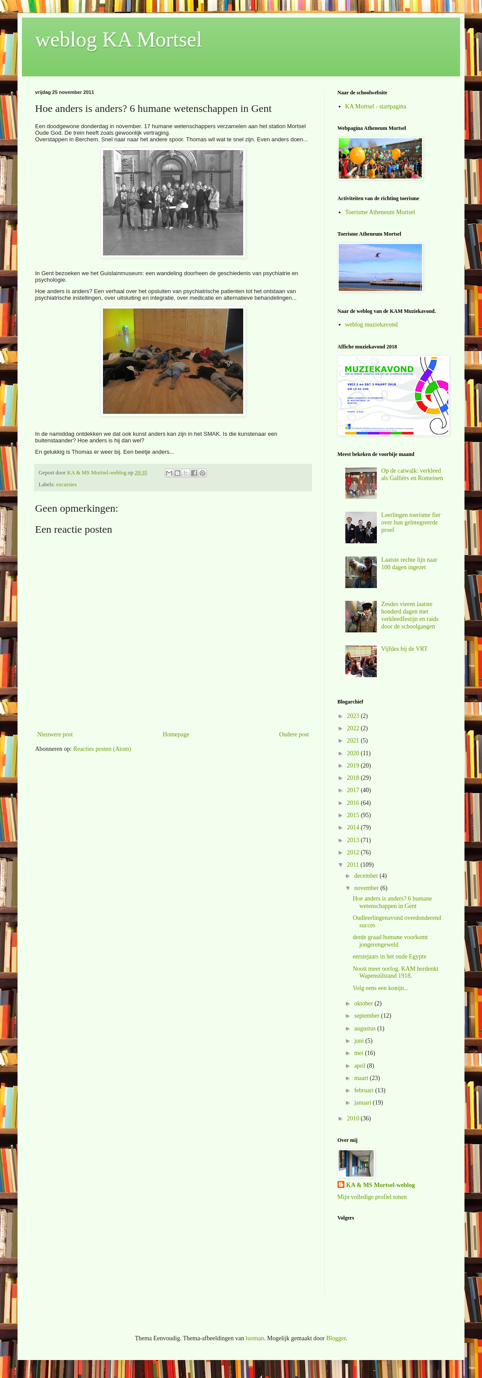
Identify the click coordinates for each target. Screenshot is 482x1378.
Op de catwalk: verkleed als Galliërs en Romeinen (412, 474)
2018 (354, 778)
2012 (354, 852)
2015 (354, 815)
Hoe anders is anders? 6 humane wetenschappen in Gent (392, 902)
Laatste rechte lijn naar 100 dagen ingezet (409, 563)
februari (364, 1090)
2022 (354, 728)
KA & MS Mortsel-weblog (380, 1185)
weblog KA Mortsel (118, 39)
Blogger (335, 1338)
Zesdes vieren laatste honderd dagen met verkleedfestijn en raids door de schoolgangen (410, 615)
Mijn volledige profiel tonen (372, 1197)
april (360, 1065)
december (366, 875)
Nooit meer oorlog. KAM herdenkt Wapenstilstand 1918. (396, 972)
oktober (364, 1003)
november (367, 888)
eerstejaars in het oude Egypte (389, 956)
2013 (354, 840)
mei (359, 1053)
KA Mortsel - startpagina (376, 106)
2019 (354, 765)
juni (359, 1040)
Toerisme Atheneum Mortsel (380, 212)
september (367, 1015)
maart (361, 1078)
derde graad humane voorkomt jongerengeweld (390, 941)
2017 (354, 790)
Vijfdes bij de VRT (404, 649)
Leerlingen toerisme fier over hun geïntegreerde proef (410, 522)
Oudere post (294, 734)
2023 (354, 716)
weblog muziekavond (371, 324)
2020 (354, 753)
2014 (354, 827)
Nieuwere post (55, 734)
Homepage (176, 734)
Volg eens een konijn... (380, 988)
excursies (66, 484)
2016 (354, 803)
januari (363, 1102)
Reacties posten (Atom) (102, 749)
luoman (255, 1338)
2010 (354, 1118)
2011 (354, 864)
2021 (354, 740)
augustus (365, 1028)
